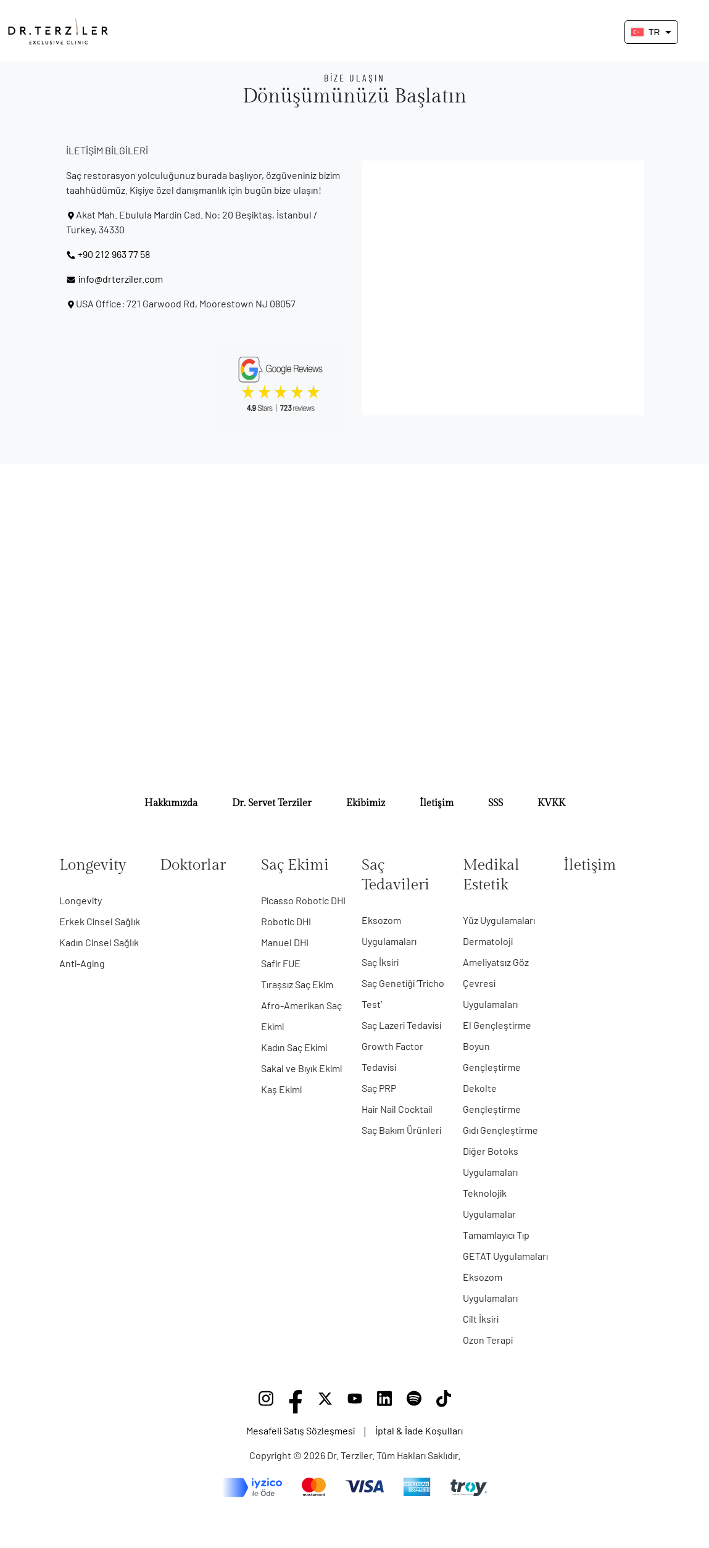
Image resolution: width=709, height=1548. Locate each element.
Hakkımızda (170, 803)
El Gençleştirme (497, 1025)
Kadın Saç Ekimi (294, 1047)
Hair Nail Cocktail (397, 1109)
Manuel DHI (285, 942)
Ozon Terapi (488, 1340)
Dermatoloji (488, 941)
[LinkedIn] (384, 1401)
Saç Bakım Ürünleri (401, 1130)
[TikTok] (443, 1401)
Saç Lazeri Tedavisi (401, 1025)
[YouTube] (354, 1401)
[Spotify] (414, 1401)
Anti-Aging (82, 963)
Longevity (80, 900)
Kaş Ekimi (281, 1089)
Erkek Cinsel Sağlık (99, 921)
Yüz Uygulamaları (499, 920)
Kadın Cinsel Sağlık (99, 942)
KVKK (551, 803)
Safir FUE (281, 963)
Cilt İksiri (481, 1319)
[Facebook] (295, 1401)
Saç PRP (379, 1088)
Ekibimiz (365, 803)
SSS (495, 803)
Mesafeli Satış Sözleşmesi (300, 1430)
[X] (325, 1401)
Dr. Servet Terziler (272, 803)
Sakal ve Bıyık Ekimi (301, 1068)
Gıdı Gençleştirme (500, 1130)
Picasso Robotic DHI (303, 900)
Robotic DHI (286, 921)
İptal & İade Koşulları (419, 1430)
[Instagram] (266, 1401)
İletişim (437, 803)
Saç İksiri (380, 962)
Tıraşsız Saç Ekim (297, 984)
